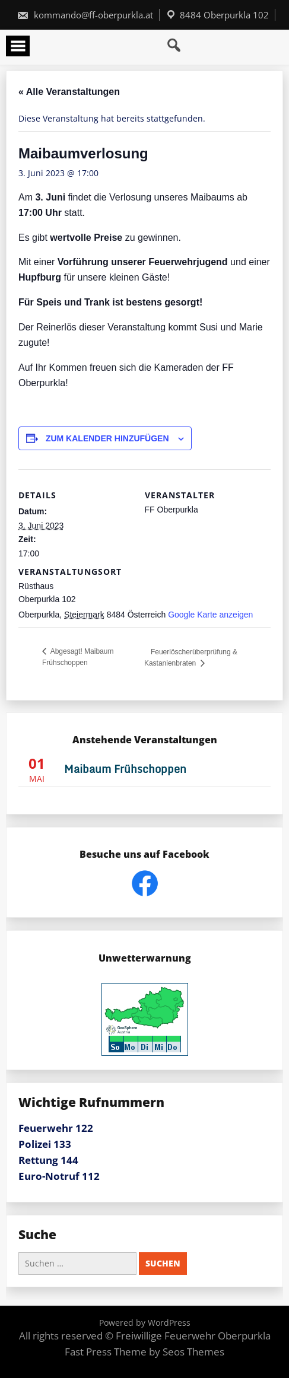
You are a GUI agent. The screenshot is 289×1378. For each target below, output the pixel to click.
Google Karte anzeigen (210, 614)
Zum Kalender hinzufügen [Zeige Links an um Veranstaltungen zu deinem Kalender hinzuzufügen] (107, 438)
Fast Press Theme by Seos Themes (144, 1351)
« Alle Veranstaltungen (69, 92)
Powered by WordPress (144, 1322)
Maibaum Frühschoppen (125, 769)
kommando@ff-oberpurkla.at (85, 15)
